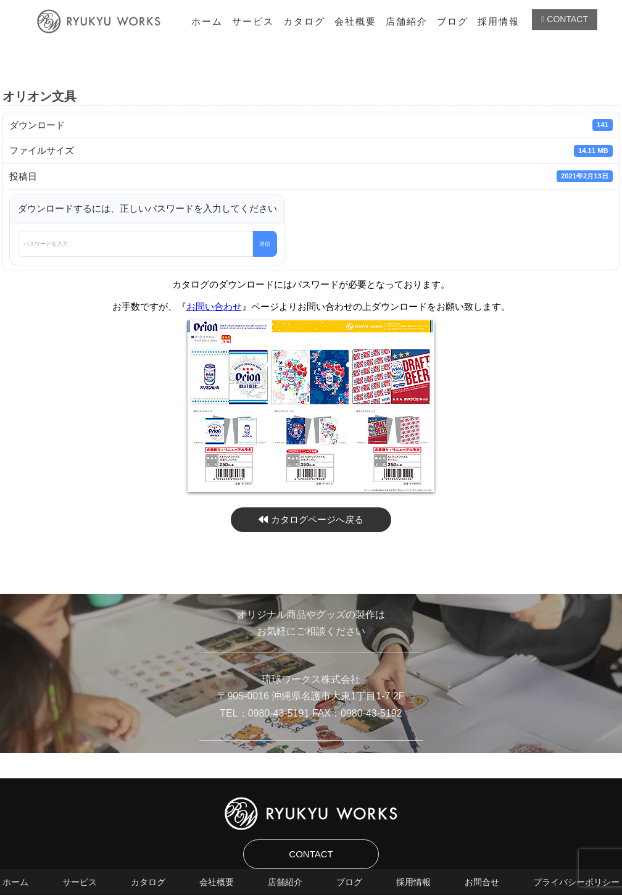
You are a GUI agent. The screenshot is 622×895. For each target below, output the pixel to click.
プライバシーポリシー (576, 882)
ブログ (452, 21)
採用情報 (499, 21)
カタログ (304, 21)
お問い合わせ (214, 306)
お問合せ (482, 882)
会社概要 (355, 21)
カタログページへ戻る (311, 519)
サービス (253, 21)
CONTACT (564, 19)
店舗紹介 (407, 21)
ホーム (207, 21)
